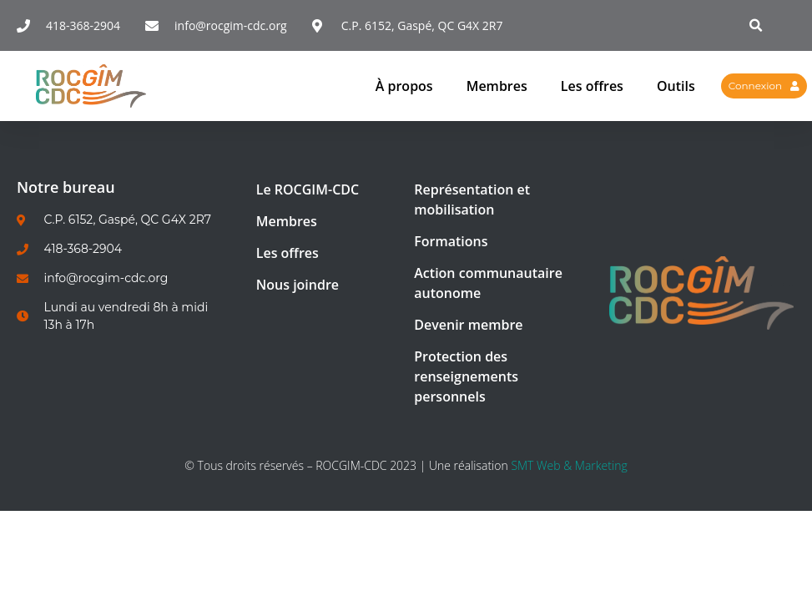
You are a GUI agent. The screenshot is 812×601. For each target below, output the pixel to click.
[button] (756, 25)
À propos (404, 86)
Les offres (592, 86)
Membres (497, 86)
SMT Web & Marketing (569, 465)
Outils (676, 86)
